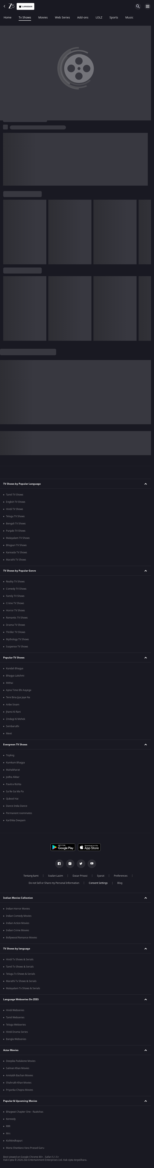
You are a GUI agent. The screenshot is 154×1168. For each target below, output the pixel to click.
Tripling (10, 755)
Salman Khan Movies (17, 1068)
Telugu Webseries (16, 1025)
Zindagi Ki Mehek (15, 719)
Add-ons (82, 17)
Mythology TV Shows (17, 639)
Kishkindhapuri (14, 1141)
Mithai (9, 683)
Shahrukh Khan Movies (18, 1083)
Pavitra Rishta (13, 784)
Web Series (62, 17)
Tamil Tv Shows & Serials (20, 967)
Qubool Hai (12, 799)
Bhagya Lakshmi (15, 676)
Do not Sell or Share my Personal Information (54, 883)
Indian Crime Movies (17, 930)
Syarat (100, 876)
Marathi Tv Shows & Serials (21, 981)
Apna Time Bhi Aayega (18, 690)
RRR (8, 1126)
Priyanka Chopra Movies (19, 1090)
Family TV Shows (15, 596)
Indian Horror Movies (18, 909)
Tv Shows (25, 17)
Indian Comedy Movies (18, 916)
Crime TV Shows (15, 603)
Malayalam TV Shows (18, 538)
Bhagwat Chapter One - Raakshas (24, 1112)
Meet (9, 733)
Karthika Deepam (15, 820)
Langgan (25, 6)
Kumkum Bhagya (15, 762)
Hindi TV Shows (14, 509)
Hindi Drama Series (17, 1032)
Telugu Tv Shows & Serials (20, 974)
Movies (43, 17)
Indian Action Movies (17, 923)
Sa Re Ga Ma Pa (15, 791)
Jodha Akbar (12, 777)
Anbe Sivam (12, 704)
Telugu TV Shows (15, 516)
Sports (113, 17)
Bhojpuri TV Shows (16, 545)
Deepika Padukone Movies (20, 1061)
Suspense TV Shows (17, 646)
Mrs (8, 1133)
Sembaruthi (12, 726)
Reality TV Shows (15, 581)
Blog (119, 883)
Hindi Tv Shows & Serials (19, 959)
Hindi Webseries (15, 1010)
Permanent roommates (19, 813)
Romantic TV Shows (17, 618)
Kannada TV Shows (16, 552)
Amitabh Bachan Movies (19, 1075)
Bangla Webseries (16, 1039)
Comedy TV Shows (16, 589)
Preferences (121, 876)
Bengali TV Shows (16, 523)
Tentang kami (30, 876)
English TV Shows (15, 502)
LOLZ (99, 17)
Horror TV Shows (15, 610)
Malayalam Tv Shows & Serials (23, 988)
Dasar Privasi (80, 876)
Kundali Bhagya (14, 668)
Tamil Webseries (15, 1017)
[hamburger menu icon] (147, 6)
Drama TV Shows (15, 625)
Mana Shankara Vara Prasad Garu (25, 1148)
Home (7, 17)
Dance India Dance (16, 806)
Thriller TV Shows (15, 632)
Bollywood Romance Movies (21, 937)
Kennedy (11, 1119)
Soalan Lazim (55, 876)
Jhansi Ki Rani (13, 712)
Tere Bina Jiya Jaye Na (18, 697)
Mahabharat (13, 770)
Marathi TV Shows (16, 560)
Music (129, 17)
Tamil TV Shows (14, 495)
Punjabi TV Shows (15, 531)
